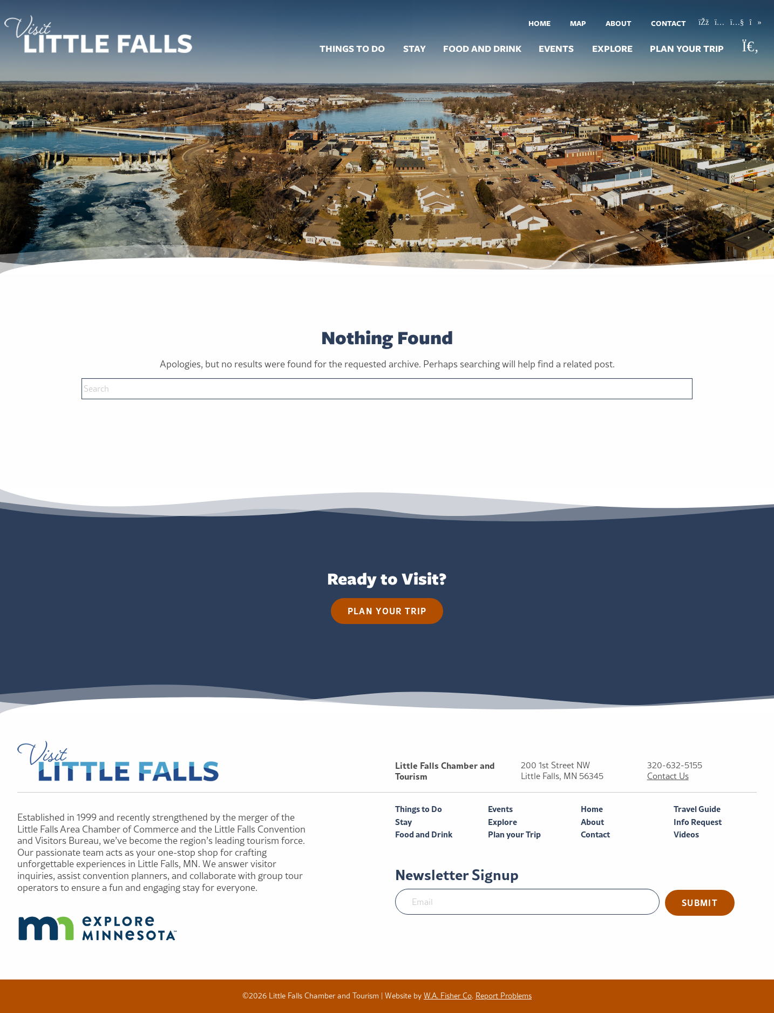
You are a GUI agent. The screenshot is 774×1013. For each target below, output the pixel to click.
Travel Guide (697, 809)
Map (578, 23)
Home (539, 23)
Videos (686, 834)
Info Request (698, 822)
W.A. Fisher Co (448, 995)
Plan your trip (387, 611)
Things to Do (352, 48)
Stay (414, 48)
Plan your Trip (687, 48)
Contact (668, 23)
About (619, 23)
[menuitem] (539, 23)
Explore (612, 48)
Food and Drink (482, 48)
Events (556, 48)
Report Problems (504, 995)
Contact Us (668, 776)
